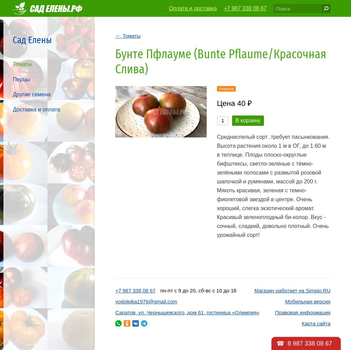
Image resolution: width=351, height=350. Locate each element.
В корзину (248, 120)
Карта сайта (316, 323)
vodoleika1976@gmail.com (146, 301)
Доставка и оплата (36, 109)
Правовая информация (302, 312)
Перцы (21, 79)
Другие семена (31, 94)
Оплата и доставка (193, 8)
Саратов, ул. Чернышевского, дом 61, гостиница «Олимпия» (187, 312)
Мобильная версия (307, 301)
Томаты (22, 64)
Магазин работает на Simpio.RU (292, 290)
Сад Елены (32, 40)
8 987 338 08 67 (310, 343)
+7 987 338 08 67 (245, 8)
